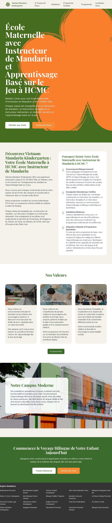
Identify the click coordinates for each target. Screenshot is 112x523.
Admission (55, 4)
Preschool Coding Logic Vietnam (8, 503)
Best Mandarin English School (30, 492)
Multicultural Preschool (7, 490)
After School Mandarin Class (78, 490)
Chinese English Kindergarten (51, 492)
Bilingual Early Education (100, 507)
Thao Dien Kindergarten (77, 502)
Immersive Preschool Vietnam (76, 509)
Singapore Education (30, 507)
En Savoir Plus (56, 351)
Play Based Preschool (53, 507)
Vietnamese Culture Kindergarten (29, 503)
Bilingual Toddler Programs (55, 496)
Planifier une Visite (17, 125)
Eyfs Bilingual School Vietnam (30, 497)
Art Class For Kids (98, 502)
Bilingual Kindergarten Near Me (101, 492)
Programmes (86, 4)
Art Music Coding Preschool (101, 496)
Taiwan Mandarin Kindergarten (6, 509)
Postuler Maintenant (44, 471)
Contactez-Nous (100, 4)
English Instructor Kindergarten (52, 503)
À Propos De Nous (40, 4)
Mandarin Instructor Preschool (75, 497)
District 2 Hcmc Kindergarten (9, 496)
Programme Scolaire (68, 4)
